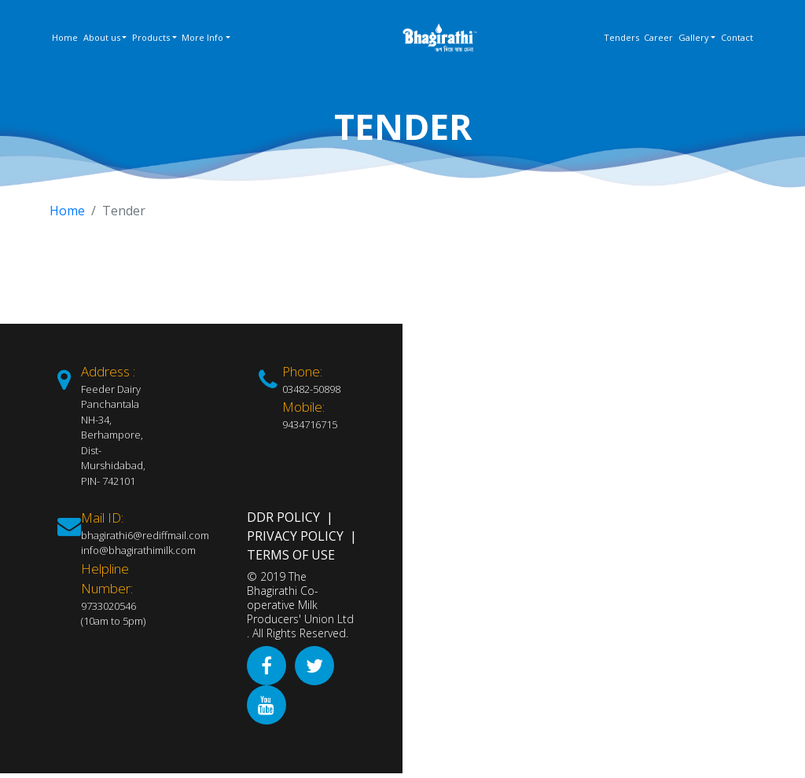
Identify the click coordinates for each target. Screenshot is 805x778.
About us (101, 37)
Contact (737, 37)
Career (658, 37)
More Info (202, 37)
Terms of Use (291, 554)
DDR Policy (283, 517)
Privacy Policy (295, 536)
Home (65, 37)
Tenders (621, 37)
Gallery (693, 37)
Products (151, 37)
